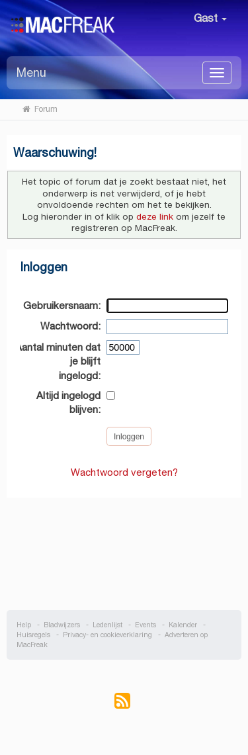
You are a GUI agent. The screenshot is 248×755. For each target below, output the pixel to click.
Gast (210, 18)
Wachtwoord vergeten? (124, 472)
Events (145, 625)
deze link (154, 216)
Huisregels (33, 635)
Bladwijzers (62, 625)
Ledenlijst (107, 625)
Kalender (183, 625)
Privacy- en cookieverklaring (107, 635)
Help (24, 625)
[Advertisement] (124, 547)
